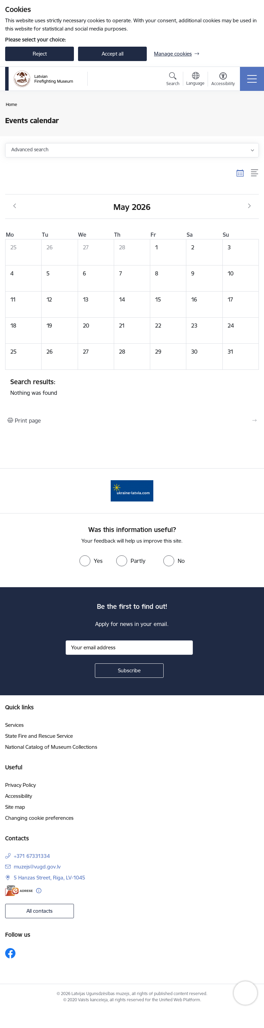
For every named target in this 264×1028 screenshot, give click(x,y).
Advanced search (29, 149)
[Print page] (132, 420)
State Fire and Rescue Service (39, 736)
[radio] (90, 560)
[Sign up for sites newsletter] (129, 670)
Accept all (112, 53)
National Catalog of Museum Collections (51, 747)
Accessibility (18, 796)
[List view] (255, 172)
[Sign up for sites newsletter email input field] (129, 647)
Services (14, 725)
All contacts (39, 911)
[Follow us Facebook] (10, 953)
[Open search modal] (173, 80)
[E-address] (19, 890)
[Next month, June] (249, 206)
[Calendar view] (240, 172)
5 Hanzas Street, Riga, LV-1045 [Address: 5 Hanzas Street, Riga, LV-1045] (49, 877)
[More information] (38, 890)
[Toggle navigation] (252, 79)
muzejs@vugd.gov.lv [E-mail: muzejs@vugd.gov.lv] (37, 866)
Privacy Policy (20, 785)
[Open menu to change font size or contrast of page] (223, 80)
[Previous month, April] (14, 206)
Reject (40, 53)
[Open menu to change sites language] (195, 79)
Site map (15, 807)
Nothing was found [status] (132, 387)
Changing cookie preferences (39, 818)
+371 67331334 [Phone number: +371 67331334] (32, 856)
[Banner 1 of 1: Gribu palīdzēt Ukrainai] (132, 490)
